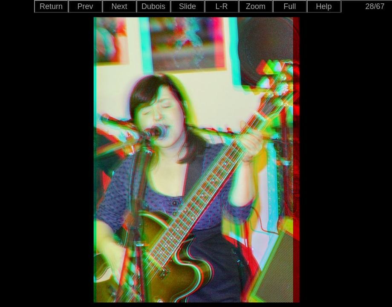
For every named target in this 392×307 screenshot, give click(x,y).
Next (119, 6)
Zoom (255, 6)
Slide (187, 6)
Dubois (153, 6)
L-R (221, 6)
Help (323, 6)
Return (51, 6)
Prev (85, 6)
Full (289, 6)
